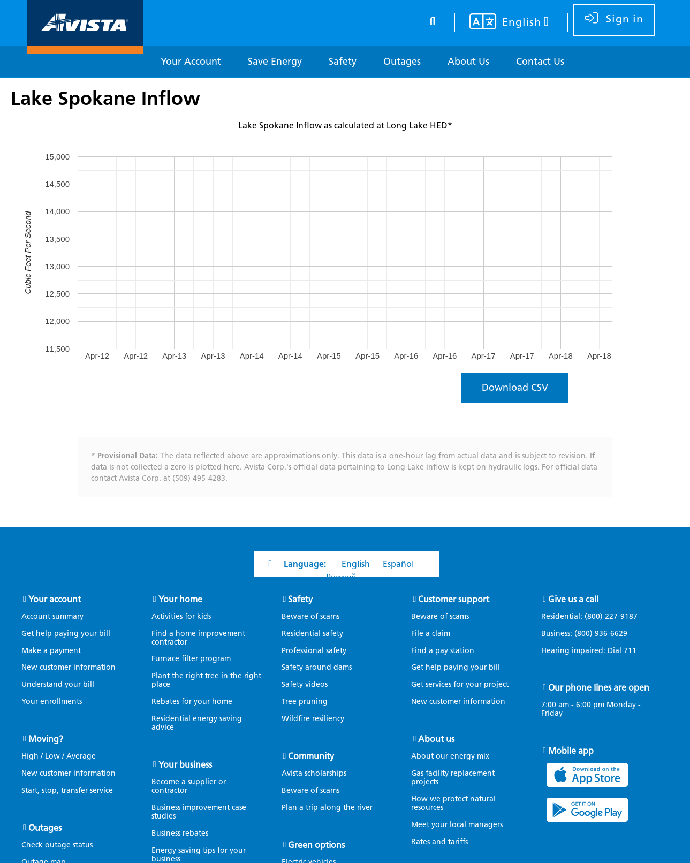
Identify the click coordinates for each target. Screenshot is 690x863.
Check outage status (57, 845)
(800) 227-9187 (610, 616)
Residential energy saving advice (196, 723)
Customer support (453, 599)
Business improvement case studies (198, 812)
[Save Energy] (275, 62)
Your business (185, 765)
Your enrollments (51, 701)
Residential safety (312, 633)
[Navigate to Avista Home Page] (85, 44)
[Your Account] (191, 62)
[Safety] (343, 62)
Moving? (45, 739)
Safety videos (305, 684)
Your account (54, 599)
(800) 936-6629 (599, 633)
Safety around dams (317, 667)
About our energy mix (450, 756)
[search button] (432, 19)
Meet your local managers (457, 824)
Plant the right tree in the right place (206, 680)
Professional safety (314, 650)
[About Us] (468, 62)
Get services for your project (460, 684)
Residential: (594, 616)
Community (311, 756)
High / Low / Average (58, 756)
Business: (589, 634)
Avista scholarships (314, 773)
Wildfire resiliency (313, 718)
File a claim (430, 633)
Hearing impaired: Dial (594, 651)
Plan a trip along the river (327, 807)
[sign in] (614, 20)
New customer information (68, 667)
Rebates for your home (191, 701)
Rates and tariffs (439, 841)
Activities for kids (181, 616)
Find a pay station (442, 650)
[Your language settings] (502, 23)
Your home (180, 599)
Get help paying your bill (65, 633)
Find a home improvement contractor (198, 638)
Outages (45, 828)
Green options (316, 845)
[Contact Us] (540, 62)
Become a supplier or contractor (188, 786)
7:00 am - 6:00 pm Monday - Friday (591, 709)
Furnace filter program (191, 658)
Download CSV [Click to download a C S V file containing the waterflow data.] (515, 387)
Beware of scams (310, 616)
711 (630, 650)
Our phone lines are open (598, 688)
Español (398, 564)
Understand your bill (57, 684)
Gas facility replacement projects (453, 777)
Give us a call (573, 599)
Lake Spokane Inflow (105, 98)
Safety (300, 599)
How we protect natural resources (453, 803)
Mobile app (571, 751)
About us (436, 739)
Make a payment (51, 650)
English (356, 564)
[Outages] (402, 62)
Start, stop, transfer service (67, 790)
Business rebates (179, 833)
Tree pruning (305, 701)
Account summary (52, 616)
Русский (341, 577)
